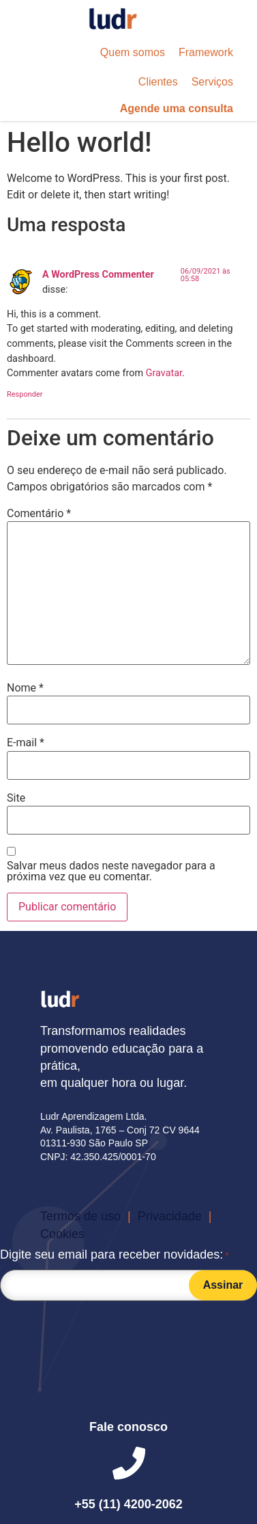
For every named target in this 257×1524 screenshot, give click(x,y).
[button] (132, 52)
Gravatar (164, 373)
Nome (25, 688)
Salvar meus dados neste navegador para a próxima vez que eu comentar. (111, 871)
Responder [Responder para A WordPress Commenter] (25, 394)
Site (16, 798)
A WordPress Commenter (98, 274)
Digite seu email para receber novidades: (114, 1255)
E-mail (25, 742)
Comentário (39, 513)
